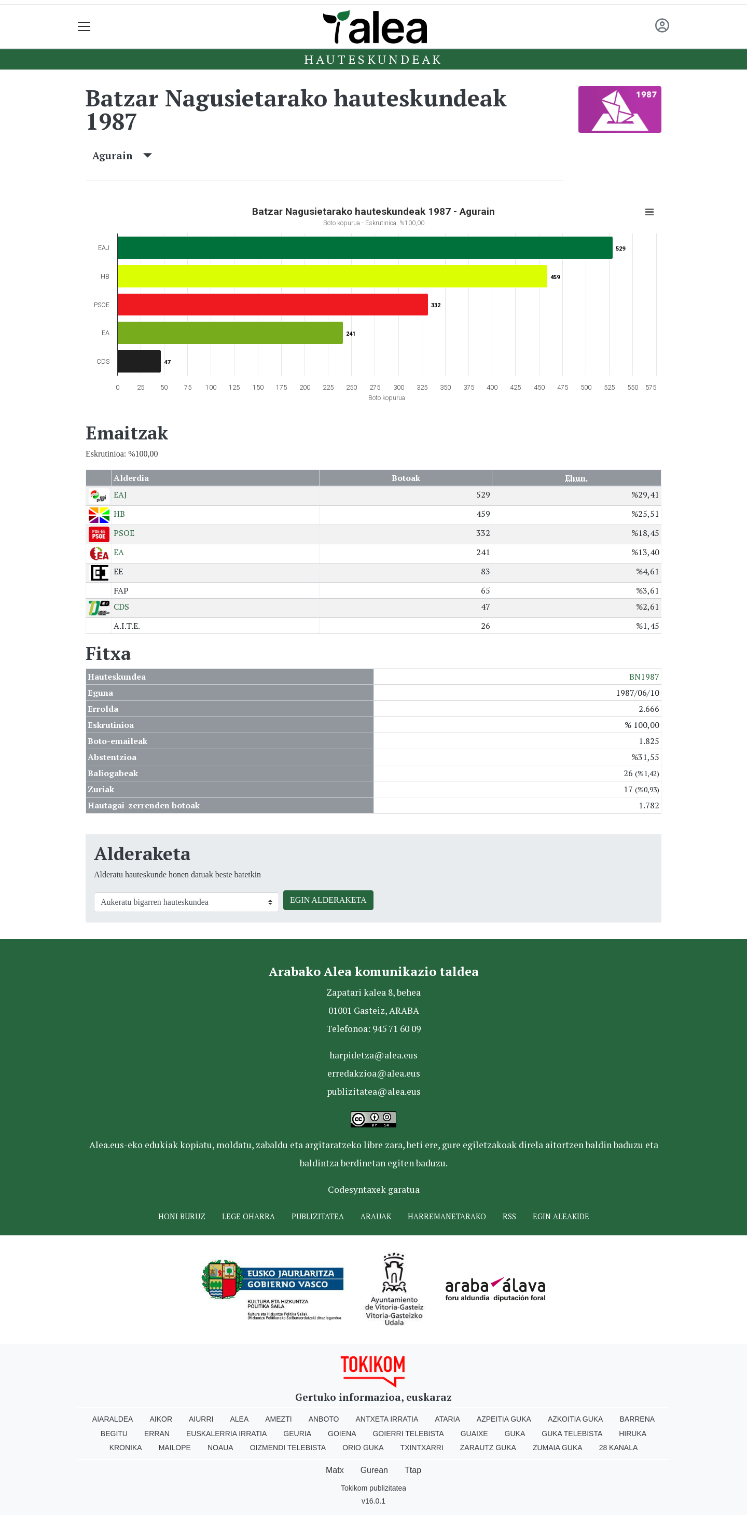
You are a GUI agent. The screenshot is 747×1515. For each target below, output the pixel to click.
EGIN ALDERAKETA (328, 900)
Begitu (114, 1433)
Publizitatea (318, 1216)
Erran (157, 1433)
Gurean (374, 1470)
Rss (509, 1216)
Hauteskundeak (373, 59)
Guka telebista (572, 1433)
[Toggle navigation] (84, 27)
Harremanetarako (447, 1216)
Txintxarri (422, 1447)
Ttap (413, 1470)
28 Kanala (618, 1447)
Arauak (376, 1216)
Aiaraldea (112, 1419)
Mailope (175, 1447)
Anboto (324, 1419)
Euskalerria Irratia (226, 1433)
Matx (335, 1470)
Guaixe (474, 1433)
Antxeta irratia (387, 1419)
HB (119, 513)
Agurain (122, 155)
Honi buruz (181, 1216)
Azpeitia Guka (504, 1419)
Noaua (220, 1447)
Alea (239, 1419)
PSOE (124, 533)
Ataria (447, 1419)
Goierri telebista (408, 1433)
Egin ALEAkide (561, 1216)
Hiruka (632, 1433)
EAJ (120, 494)
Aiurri (201, 1419)
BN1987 (644, 676)
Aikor (160, 1419)
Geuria (297, 1433)
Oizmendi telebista (288, 1447)
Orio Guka (362, 1447)
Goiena (342, 1433)
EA (119, 552)
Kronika (125, 1447)
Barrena (637, 1419)
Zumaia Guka (558, 1447)
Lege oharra (248, 1216)
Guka (515, 1433)
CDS (121, 606)
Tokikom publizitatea (373, 1488)
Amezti (278, 1419)
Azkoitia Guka (575, 1419)
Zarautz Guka (488, 1447)
